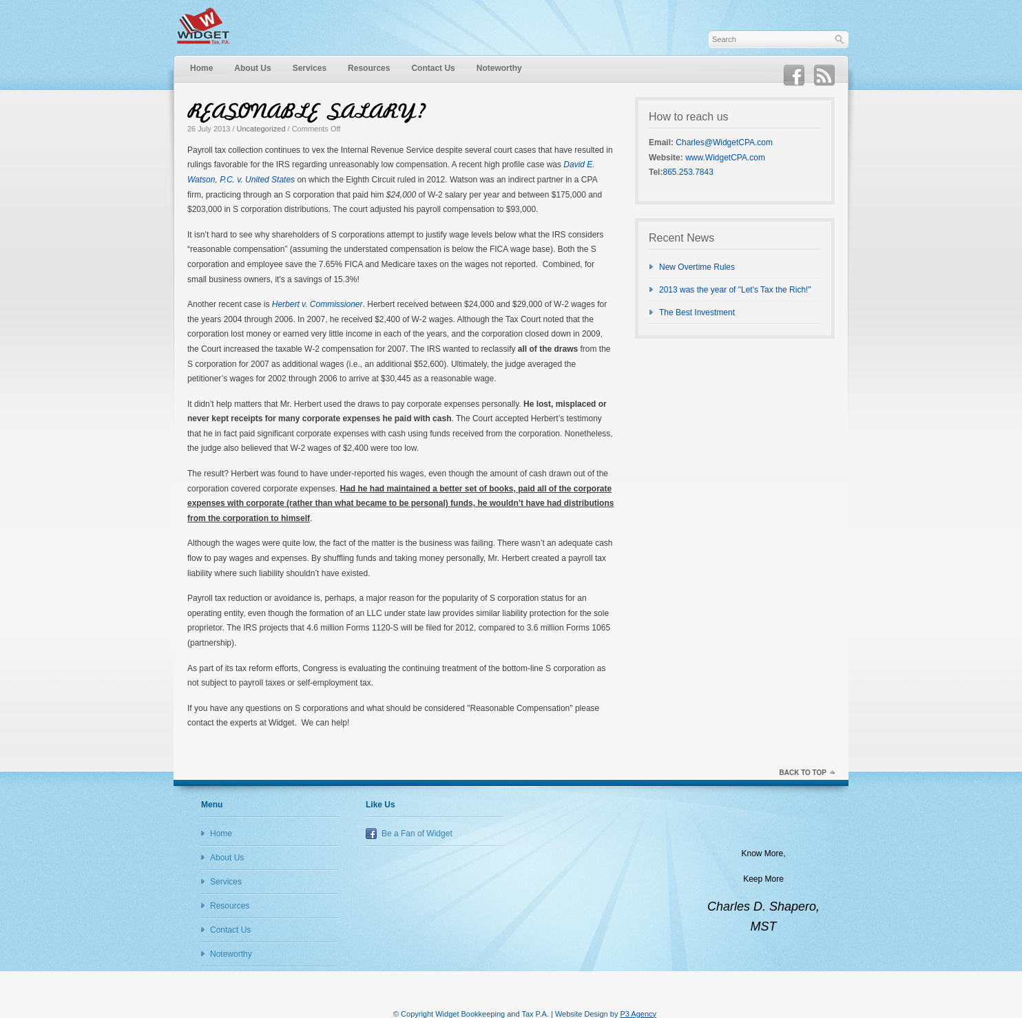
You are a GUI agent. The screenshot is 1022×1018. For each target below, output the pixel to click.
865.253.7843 (688, 172)
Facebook (794, 76)
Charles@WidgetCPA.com (724, 142)
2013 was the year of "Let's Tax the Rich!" (735, 290)
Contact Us (433, 68)
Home (201, 68)
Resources (369, 68)
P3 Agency (638, 1014)
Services (309, 68)
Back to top (802, 772)
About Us (252, 68)
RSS (824, 76)
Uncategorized (261, 129)
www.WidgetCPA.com (725, 157)
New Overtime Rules (697, 267)
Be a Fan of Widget (417, 833)
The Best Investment (697, 312)
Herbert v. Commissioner (317, 304)
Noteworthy (499, 68)
